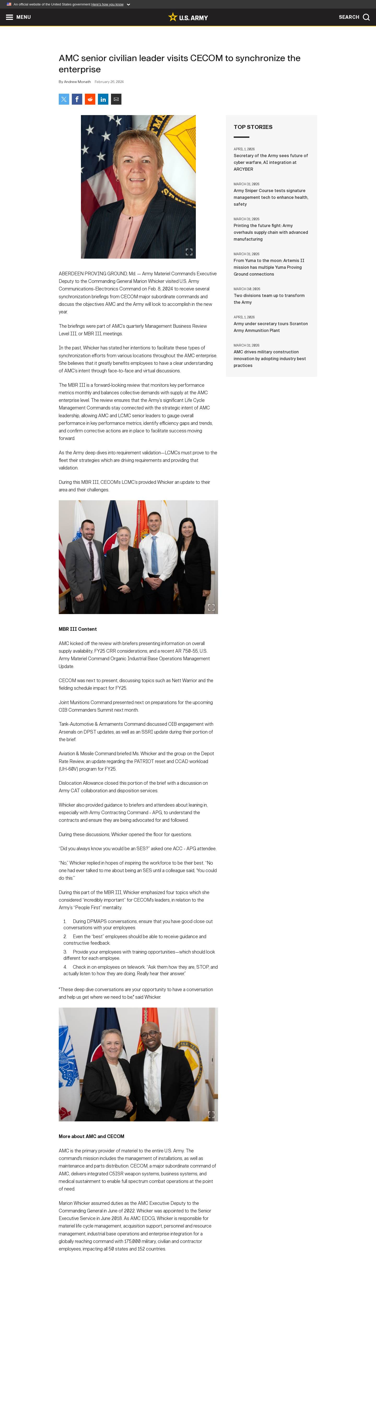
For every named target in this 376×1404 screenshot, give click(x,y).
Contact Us (98, 1381)
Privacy (127, 1381)
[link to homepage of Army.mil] (188, 16)
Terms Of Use (156, 1381)
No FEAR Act (244, 1381)
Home (74, 1381)
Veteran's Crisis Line (286, 1381)
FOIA (220, 1381)
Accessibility (192, 1381)
